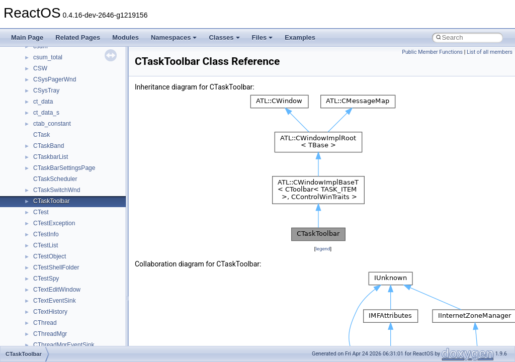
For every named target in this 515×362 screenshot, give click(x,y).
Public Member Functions (432, 52)
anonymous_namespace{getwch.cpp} (83, 261)
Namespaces (174, 37)
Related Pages (77, 37)
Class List (38, 129)
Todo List (29, 73)
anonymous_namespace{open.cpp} (80, 295)
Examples (300, 37)
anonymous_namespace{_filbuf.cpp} (81, 184)
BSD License (34, 51)
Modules (125, 37)
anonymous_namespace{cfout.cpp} (80, 206)
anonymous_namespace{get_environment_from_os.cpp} (109, 239)
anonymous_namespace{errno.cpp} (80, 228)
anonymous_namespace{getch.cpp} (81, 250)
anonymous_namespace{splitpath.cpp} (85, 317)
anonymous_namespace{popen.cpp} (82, 306)
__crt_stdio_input (56, 140)
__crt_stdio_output (58, 151)
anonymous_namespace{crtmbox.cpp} (84, 217)
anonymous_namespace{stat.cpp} (78, 328)
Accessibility (49, 173)
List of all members (489, 52)
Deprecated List (38, 84)
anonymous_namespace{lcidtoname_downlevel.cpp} (103, 273)
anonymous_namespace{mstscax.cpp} (84, 284)
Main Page (27, 37)
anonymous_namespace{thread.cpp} (82, 339)
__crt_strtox (49, 162)
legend (322, 248)
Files (262, 37)
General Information (43, 62)
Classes (224, 37)
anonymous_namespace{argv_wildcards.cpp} (93, 195)
